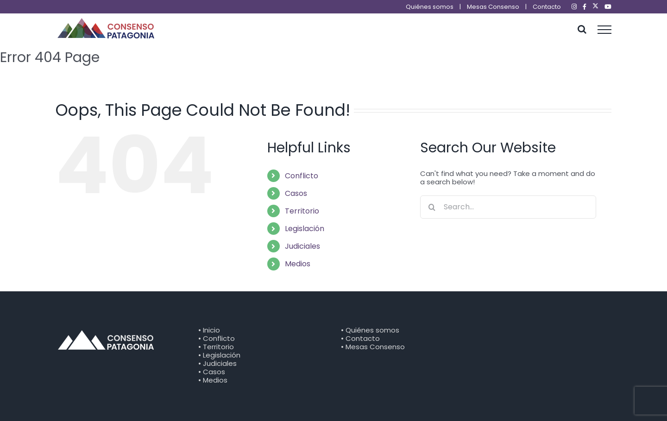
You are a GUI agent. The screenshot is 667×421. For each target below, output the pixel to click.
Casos (296, 193)
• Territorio (216, 347)
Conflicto (301, 175)
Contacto (547, 6)
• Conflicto (216, 338)
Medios (297, 263)
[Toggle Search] (582, 29)
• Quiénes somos (370, 330)
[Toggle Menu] (604, 29)
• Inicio (209, 330)
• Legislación (219, 355)
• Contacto (360, 338)
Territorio (302, 211)
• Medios (212, 380)
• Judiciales (217, 363)
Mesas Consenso (493, 6)
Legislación (304, 228)
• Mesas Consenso (373, 347)
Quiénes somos (429, 6)
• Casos (211, 372)
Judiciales (302, 246)
